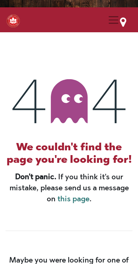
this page (73, 198)
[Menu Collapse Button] (113, 20)
